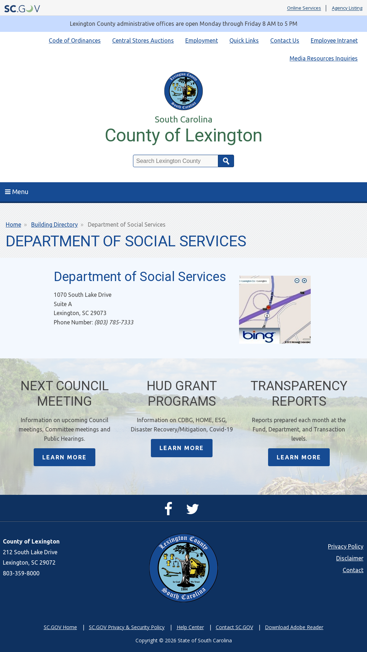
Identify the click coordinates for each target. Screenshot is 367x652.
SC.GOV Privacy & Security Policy (127, 627)
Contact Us (284, 40)
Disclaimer (349, 558)
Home (13, 224)
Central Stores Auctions (143, 40)
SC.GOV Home (60, 627)
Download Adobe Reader (294, 627)
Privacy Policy (345, 546)
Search (226, 161)
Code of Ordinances (75, 40)
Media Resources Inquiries (324, 58)
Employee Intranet (334, 40)
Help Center (190, 627)
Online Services (304, 8)
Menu (16, 191)
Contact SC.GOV (234, 627)
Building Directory (54, 224)
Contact (353, 570)
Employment (201, 40)
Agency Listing (347, 8)
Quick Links (244, 40)
